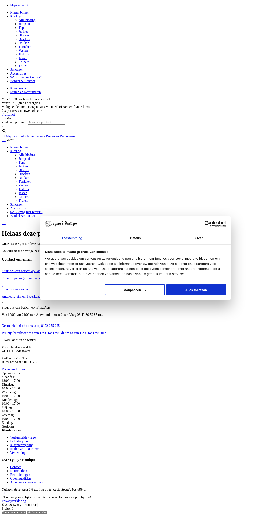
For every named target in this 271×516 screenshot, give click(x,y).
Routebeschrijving (14, 369)
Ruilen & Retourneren (25, 449)
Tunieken (25, 46)
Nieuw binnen (19, 12)
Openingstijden (20, 478)
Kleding (15, 16)
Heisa (57, 505)
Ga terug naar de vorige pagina (23, 251)
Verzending (18, 452)
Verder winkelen (37, 512)
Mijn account (19, 5)
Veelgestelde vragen (23, 437)
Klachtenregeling (21, 445)
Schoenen (16, 69)
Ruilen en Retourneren (25, 92)
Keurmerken (18, 471)
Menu (10, 118)
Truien (23, 66)
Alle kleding (27, 20)
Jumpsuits (25, 24)
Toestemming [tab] (72, 238)
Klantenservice (20, 88)
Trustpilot (8, 114)
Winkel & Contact (22, 81)
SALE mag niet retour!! (26, 77)
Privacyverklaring (14, 501)
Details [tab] (135, 238)
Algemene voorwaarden (26, 482)
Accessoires (18, 73)
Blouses (24, 35)
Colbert (24, 62)
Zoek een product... (15, 122)
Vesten (23, 50)
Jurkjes (23, 31)
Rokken (24, 43)
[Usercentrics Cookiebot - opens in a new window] (207, 224)
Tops (22, 27)
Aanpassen (135, 290)
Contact (15, 467)
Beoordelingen (20, 474)
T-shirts (24, 54)
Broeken (24, 39)
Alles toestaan (196, 290)
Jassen (23, 58)
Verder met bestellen (14, 512)
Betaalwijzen (19, 441)
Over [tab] (199, 238)
